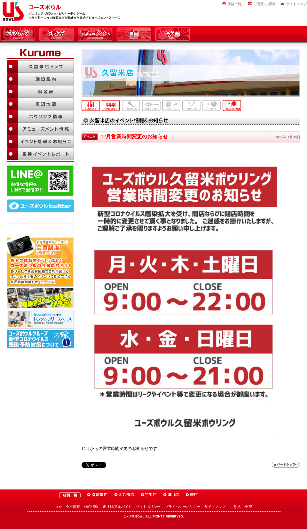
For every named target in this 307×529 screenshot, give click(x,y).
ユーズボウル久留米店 (97, 495)
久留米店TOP (40, 66)
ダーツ (171, 105)
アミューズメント (95, 34)
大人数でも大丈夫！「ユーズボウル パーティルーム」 (40, 319)
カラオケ (56, 34)
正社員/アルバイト (117, 507)
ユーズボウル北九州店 (124, 495)
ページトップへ (286, 465)
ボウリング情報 (40, 116)
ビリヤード (151, 105)
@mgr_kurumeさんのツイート (40, 229)
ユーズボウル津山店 (171, 495)
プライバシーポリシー (182, 507)
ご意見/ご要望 (265, 4)
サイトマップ (296, 4)
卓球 (232, 105)
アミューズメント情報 (40, 129)
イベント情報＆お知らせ (40, 141)
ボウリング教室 (40, 298)
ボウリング (17, 34)
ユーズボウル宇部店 (149, 495)
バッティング (191, 105)
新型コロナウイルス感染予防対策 (40, 339)
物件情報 (91, 507)
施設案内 (40, 79)
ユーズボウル (12, 11)
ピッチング (211, 105)
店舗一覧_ (235, 4)
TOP (58, 507)
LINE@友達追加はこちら (40, 181)
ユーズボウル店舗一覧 (70, 495)
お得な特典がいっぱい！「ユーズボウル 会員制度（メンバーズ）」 (40, 261)
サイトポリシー (148, 507)
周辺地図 (40, 104)
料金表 (40, 91)
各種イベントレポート (40, 154)
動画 (134, 34)
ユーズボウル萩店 (191, 495)
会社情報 (73, 507)
